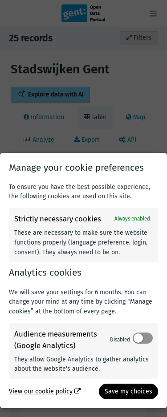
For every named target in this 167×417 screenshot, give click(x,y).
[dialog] (83, 280)
